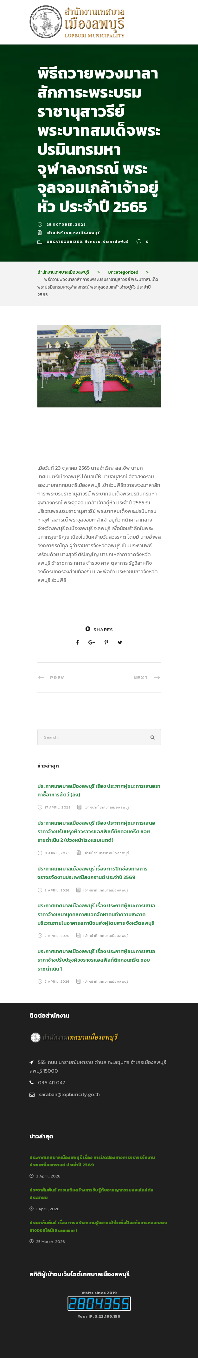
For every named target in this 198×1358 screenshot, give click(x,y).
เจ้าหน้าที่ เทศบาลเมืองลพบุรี (73, 232)
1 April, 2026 (48, 1209)
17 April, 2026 (58, 807)
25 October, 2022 (66, 224)
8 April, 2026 (57, 853)
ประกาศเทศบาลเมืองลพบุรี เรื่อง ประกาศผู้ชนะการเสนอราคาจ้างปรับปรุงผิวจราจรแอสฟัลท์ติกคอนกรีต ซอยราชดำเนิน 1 (96, 959)
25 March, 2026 (50, 1242)
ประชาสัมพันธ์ (116, 241)
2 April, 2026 (57, 935)
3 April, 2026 (57, 889)
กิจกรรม (93, 241)
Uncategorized (64, 241)
